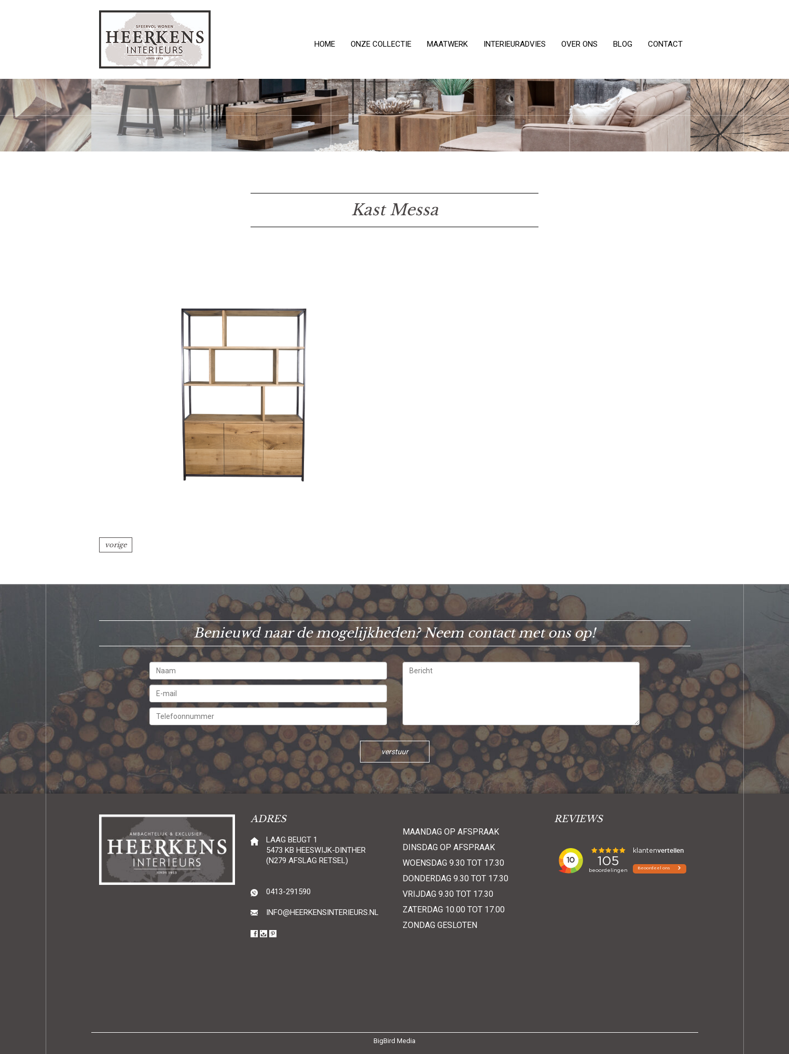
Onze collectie (381, 44)
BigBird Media (394, 1041)
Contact (665, 44)
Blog (622, 44)
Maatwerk (447, 44)
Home (324, 44)
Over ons (579, 44)
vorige (116, 544)
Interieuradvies (514, 44)
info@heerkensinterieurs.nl (322, 912)
